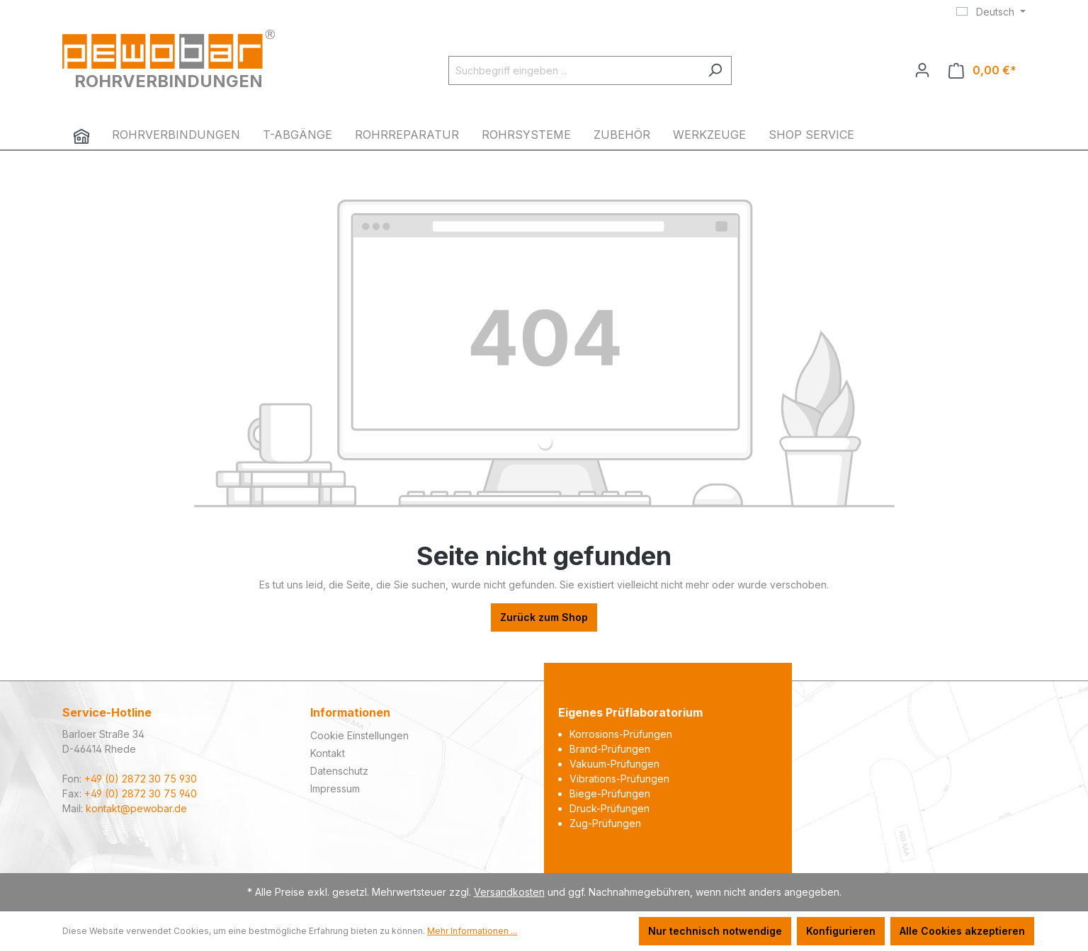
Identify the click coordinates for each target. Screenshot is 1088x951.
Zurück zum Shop (544, 617)
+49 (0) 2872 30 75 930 (140, 779)
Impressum (335, 788)
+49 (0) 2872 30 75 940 (140, 793)
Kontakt (327, 753)
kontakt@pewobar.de (136, 808)
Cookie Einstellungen (359, 735)
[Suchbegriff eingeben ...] (573, 70)
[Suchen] (715, 70)
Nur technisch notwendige (715, 931)
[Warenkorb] (982, 70)
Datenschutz (339, 771)
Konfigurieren (841, 931)
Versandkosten (509, 892)
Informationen (350, 712)
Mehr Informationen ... (472, 931)
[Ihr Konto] (922, 70)
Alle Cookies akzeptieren (962, 931)
